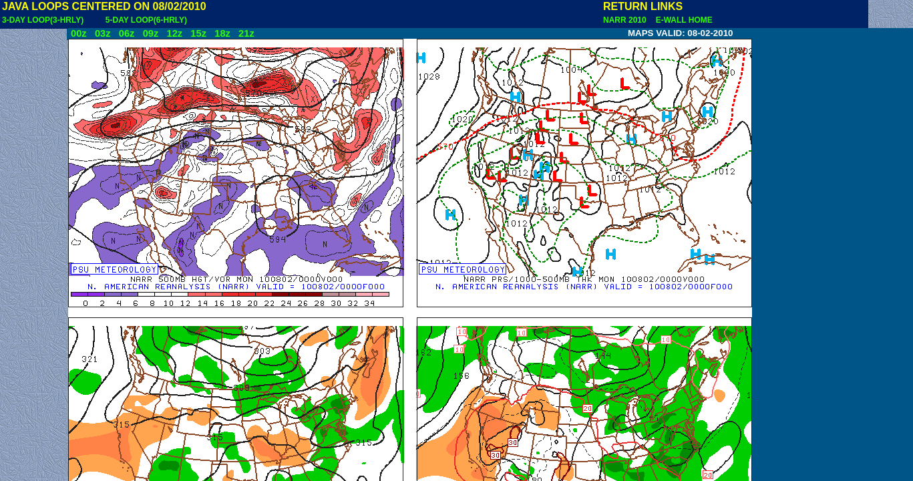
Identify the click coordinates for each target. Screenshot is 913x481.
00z (78, 33)
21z (246, 33)
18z (222, 33)
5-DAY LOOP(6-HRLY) (146, 20)
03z (103, 33)
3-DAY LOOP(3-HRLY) (42, 20)
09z (151, 33)
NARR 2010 (626, 20)
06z (127, 33)
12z (174, 33)
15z (198, 33)
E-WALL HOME (682, 20)
